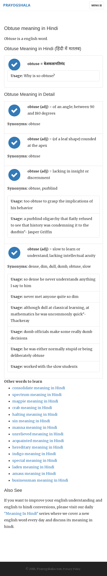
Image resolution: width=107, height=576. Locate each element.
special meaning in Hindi (34, 460)
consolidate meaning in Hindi (38, 388)
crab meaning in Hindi (32, 408)
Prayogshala (16, 5)
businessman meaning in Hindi (40, 480)
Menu (97, 6)
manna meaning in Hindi (34, 427)
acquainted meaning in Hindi (38, 441)
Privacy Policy (71, 568)
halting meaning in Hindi (34, 414)
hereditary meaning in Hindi (37, 447)
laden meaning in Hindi (33, 467)
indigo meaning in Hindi (34, 454)
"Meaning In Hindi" (21, 513)
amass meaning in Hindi (34, 473)
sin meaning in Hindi (31, 421)
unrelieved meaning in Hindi (37, 434)
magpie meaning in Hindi (35, 401)
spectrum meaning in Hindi (37, 394)
